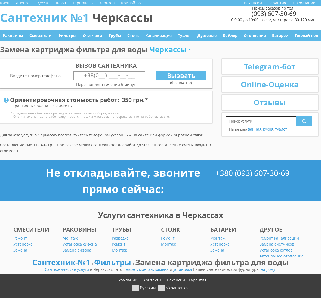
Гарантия (277, 2)
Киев (4, 2)
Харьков (107, 2)
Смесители (40, 35)
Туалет (184, 35)
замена (162, 269)
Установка (23, 244)
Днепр (22, 2)
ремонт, (131, 269)
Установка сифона (80, 244)
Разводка (120, 238)
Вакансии (253, 2)
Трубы (115, 35)
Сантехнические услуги (67, 269)
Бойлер (230, 35)
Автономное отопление (282, 256)
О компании (304, 2)
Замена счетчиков (277, 244)
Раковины (13, 35)
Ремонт (20, 238)
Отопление (255, 35)
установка (183, 269)
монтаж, (147, 269)
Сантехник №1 (76, 17)
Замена (20, 250)
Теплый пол (306, 35)
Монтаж (70, 238)
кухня (268, 129)
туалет (281, 129)
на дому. (268, 269)
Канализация (158, 35)
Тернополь (82, 2)
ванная (254, 129)
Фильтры (67, 35)
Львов (60, 2)
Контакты (152, 280)
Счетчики (92, 35)
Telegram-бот (269, 66)
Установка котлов (276, 250)
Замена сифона (77, 250)
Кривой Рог (131, 2)
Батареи (280, 35)
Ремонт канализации (279, 238)
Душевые (207, 35)
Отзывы (270, 102)
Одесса (41, 2)
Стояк (133, 35)
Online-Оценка (270, 84)
